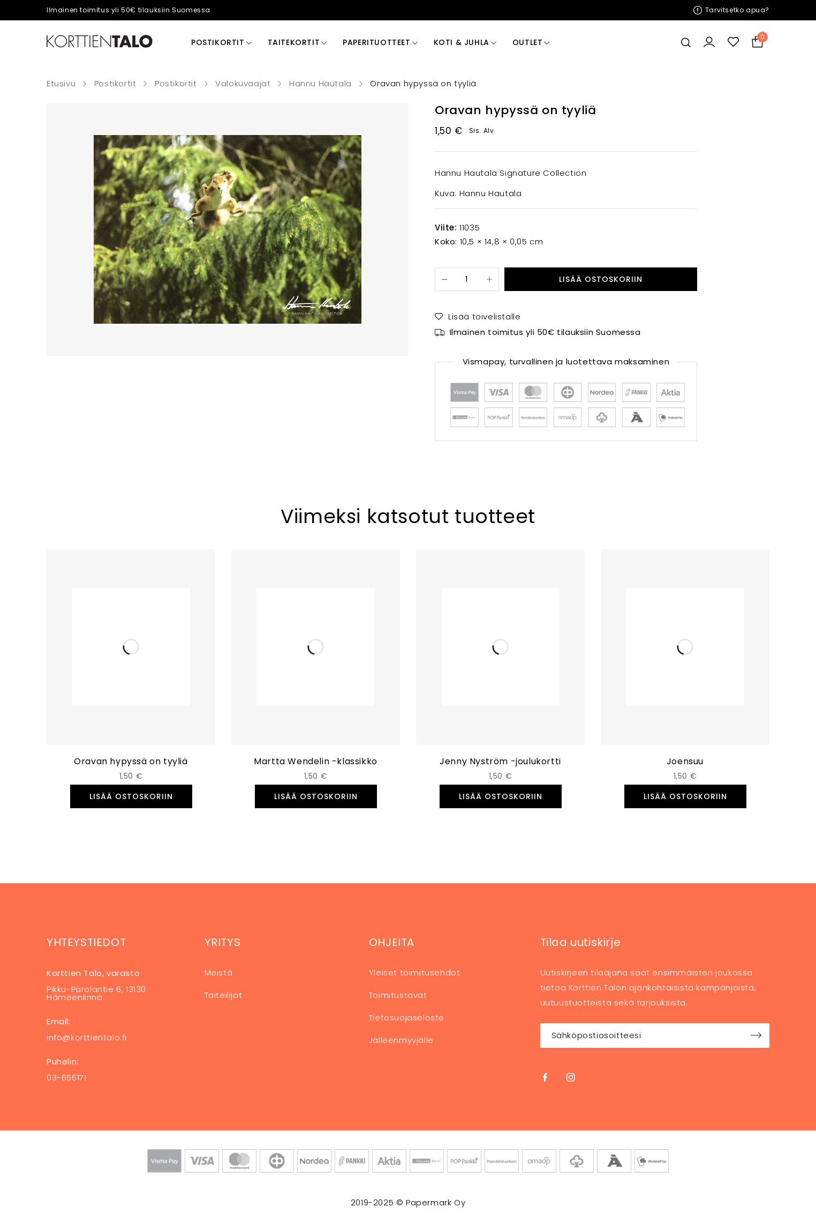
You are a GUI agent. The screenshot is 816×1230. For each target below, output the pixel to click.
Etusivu (61, 83)
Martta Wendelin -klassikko (315, 761)
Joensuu (685, 761)
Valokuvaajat (242, 83)
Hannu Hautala (320, 83)
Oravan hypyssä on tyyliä (130, 761)
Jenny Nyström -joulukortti (500, 761)
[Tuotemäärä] (467, 279)
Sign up (756, 1035)
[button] (131, 796)
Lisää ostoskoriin (601, 279)
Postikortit (115, 83)
